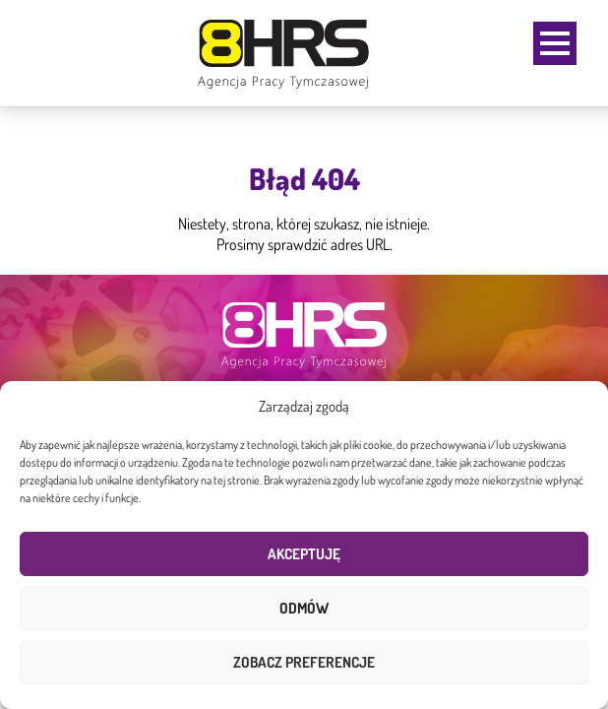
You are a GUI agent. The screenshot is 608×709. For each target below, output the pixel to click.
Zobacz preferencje (304, 662)
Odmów (304, 608)
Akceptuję (304, 554)
